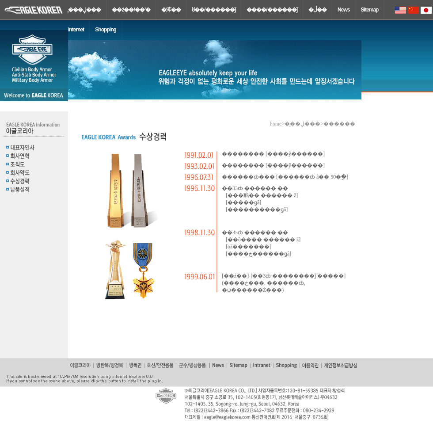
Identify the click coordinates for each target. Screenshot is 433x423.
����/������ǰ (272, 10)
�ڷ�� (317, 10)
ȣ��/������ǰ (213, 10)
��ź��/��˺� (131, 10)
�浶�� (171, 10)
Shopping (105, 30)
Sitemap (370, 10)
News (344, 10)
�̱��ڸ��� (84, 10)
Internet (76, 30)
